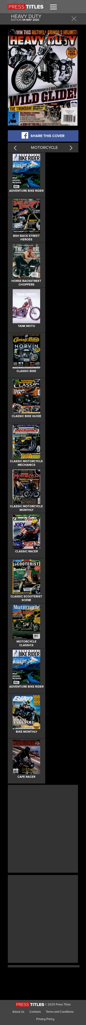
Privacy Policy (45, 1019)
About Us (18, 1012)
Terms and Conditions (60, 1012)
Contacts (35, 1012)
